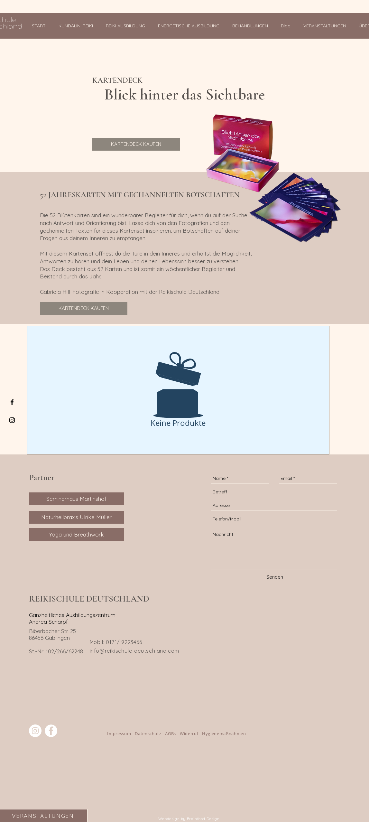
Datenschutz (148, 733)
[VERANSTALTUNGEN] (44, 815)
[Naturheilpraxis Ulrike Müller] (76, 517)
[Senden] (274, 577)
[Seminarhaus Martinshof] (76, 498)
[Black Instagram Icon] (12, 420)
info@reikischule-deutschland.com (135, 651)
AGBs (170, 733)
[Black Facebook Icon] (12, 402)
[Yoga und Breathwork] (76, 534)
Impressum (119, 733)
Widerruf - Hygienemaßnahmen (213, 733)
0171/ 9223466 (124, 642)
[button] (127, 26)
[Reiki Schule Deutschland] (35, 730)
